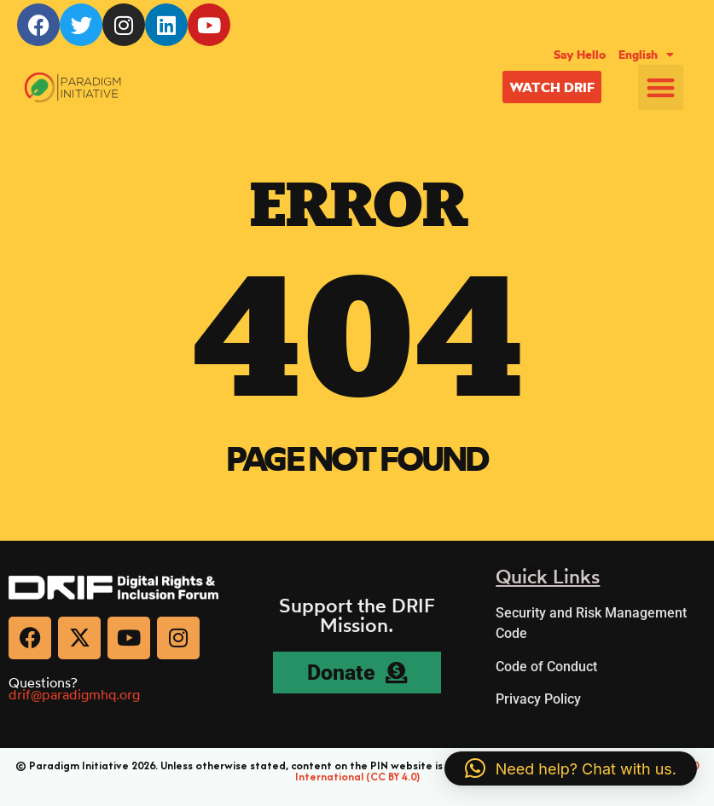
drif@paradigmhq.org (74, 694)
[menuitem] (646, 54)
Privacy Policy (538, 699)
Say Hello (580, 54)
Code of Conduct (546, 666)
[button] (660, 87)
